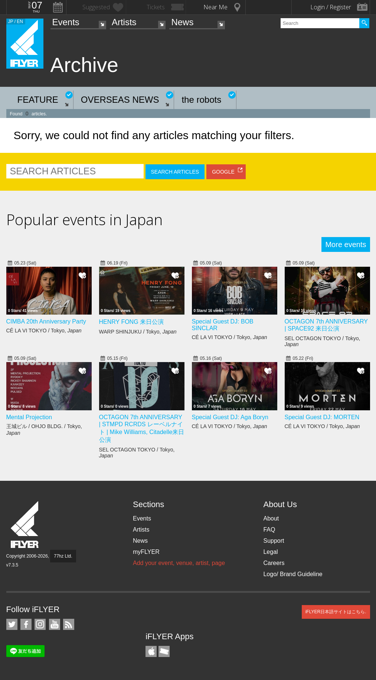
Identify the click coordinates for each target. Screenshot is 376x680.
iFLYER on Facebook (26, 624)
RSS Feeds (68, 624)
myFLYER (146, 552)
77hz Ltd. (63, 556)
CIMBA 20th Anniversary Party (46, 321)
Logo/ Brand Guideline (292, 574)
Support (273, 541)
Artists (124, 22)
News (182, 22)
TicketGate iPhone (164, 651)
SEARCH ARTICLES (175, 172)
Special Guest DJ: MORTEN (322, 417)
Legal (270, 552)
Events (65, 22)
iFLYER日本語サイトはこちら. (335, 611)
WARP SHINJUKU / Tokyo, (138, 332)
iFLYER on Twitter (11, 624)
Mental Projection (29, 417)
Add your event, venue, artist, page (179, 563)
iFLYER (25, 525)
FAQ (269, 529)
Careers (273, 563)
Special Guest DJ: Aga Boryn (230, 417)
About (271, 518)
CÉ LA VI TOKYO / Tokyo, (44, 331)
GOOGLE (223, 172)
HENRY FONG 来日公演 (131, 322)
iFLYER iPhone (151, 651)
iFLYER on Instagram (40, 624)
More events (345, 244)
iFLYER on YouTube (54, 624)
